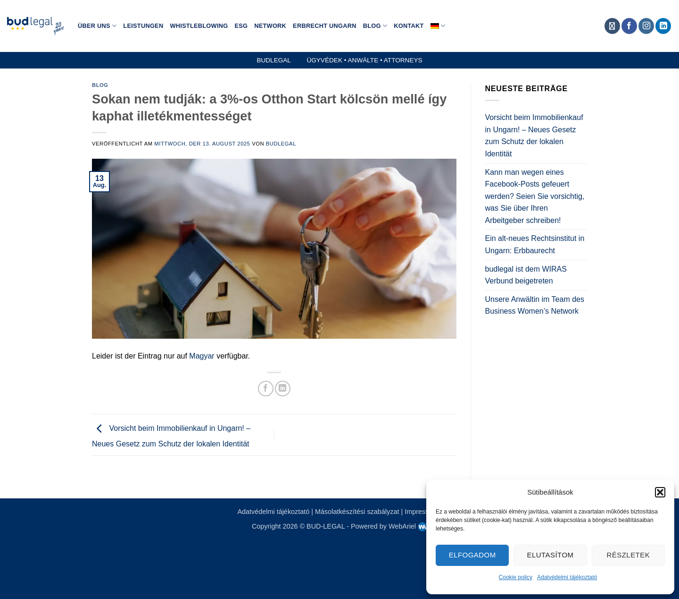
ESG (241, 25)
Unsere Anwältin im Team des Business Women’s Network (534, 305)
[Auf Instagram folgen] (646, 26)
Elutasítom (550, 555)
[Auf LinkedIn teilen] (282, 388)
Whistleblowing (199, 25)
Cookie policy (515, 577)
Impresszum (423, 511)
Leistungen (143, 25)
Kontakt (408, 25)
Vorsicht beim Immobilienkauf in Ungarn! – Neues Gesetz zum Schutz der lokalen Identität (534, 135)
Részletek (628, 555)
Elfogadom (472, 555)
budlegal (281, 143)
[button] (660, 492)
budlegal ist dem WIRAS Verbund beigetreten (526, 275)
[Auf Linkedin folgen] (663, 26)
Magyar (201, 356)
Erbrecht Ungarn (324, 25)
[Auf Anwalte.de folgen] (612, 26)
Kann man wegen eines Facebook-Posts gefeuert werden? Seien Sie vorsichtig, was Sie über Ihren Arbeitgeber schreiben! (535, 196)
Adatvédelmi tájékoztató (567, 577)
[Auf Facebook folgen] (629, 26)
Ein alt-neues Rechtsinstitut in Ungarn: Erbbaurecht (535, 244)
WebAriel (408, 526)
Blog (375, 25)
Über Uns (97, 25)
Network (270, 25)
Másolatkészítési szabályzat (357, 511)
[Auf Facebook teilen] (265, 388)
